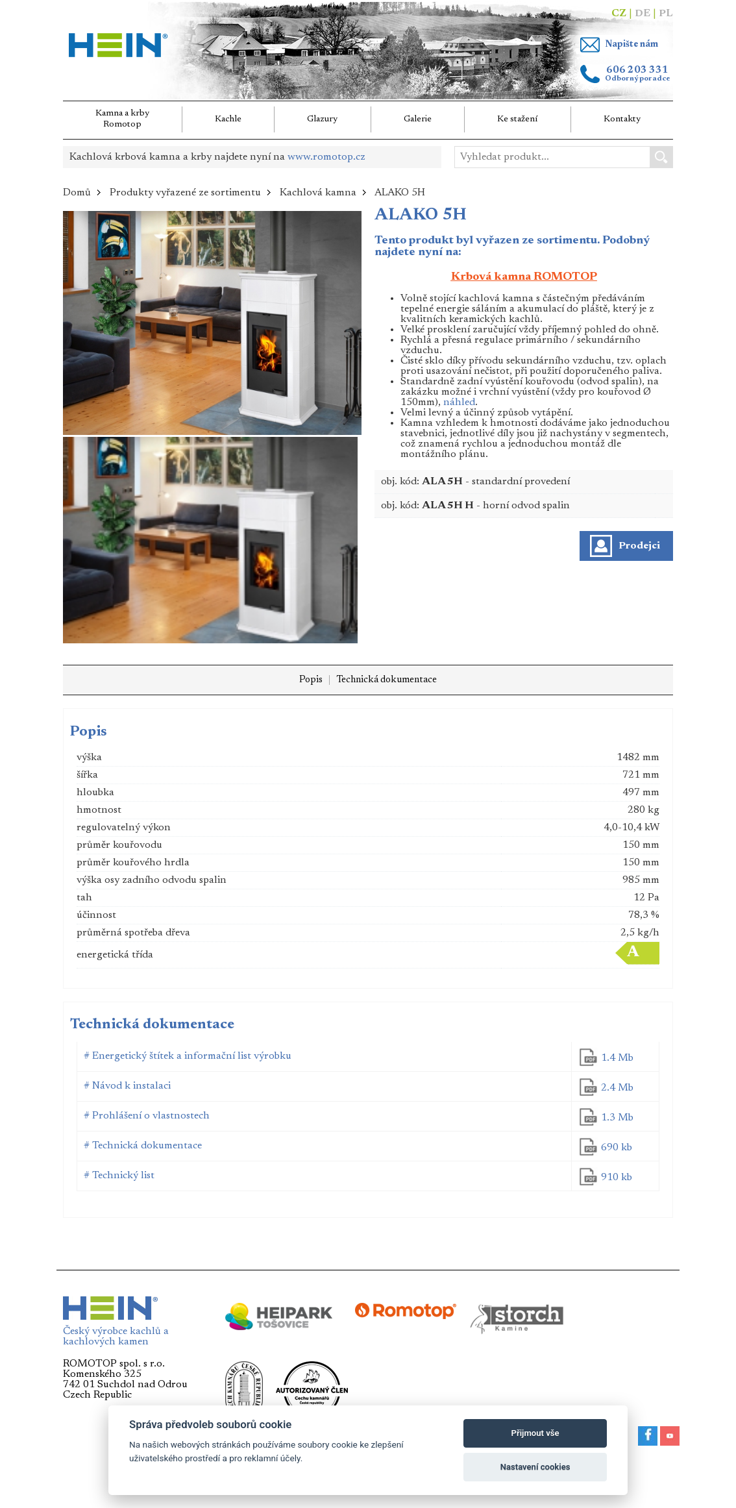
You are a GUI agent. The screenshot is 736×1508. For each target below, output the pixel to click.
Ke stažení (517, 119)
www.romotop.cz (326, 157)
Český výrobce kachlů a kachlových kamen (116, 1332)
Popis (311, 680)
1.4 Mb (617, 1058)
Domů (77, 193)
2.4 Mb (617, 1088)
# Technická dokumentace (143, 1146)
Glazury (322, 119)
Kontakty (622, 119)
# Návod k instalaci (127, 1086)
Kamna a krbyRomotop (122, 119)
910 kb (616, 1177)
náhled (459, 402)
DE (642, 13)
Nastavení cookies (535, 1467)
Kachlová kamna (318, 193)
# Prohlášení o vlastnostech (147, 1116)
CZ (618, 13)
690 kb (616, 1148)
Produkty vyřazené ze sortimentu (185, 193)
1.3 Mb (617, 1118)
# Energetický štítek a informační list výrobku (187, 1056)
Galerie (418, 119)
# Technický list (119, 1175)
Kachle (228, 119)
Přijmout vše (535, 1433)
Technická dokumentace (386, 680)
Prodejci (639, 546)
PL (666, 13)
